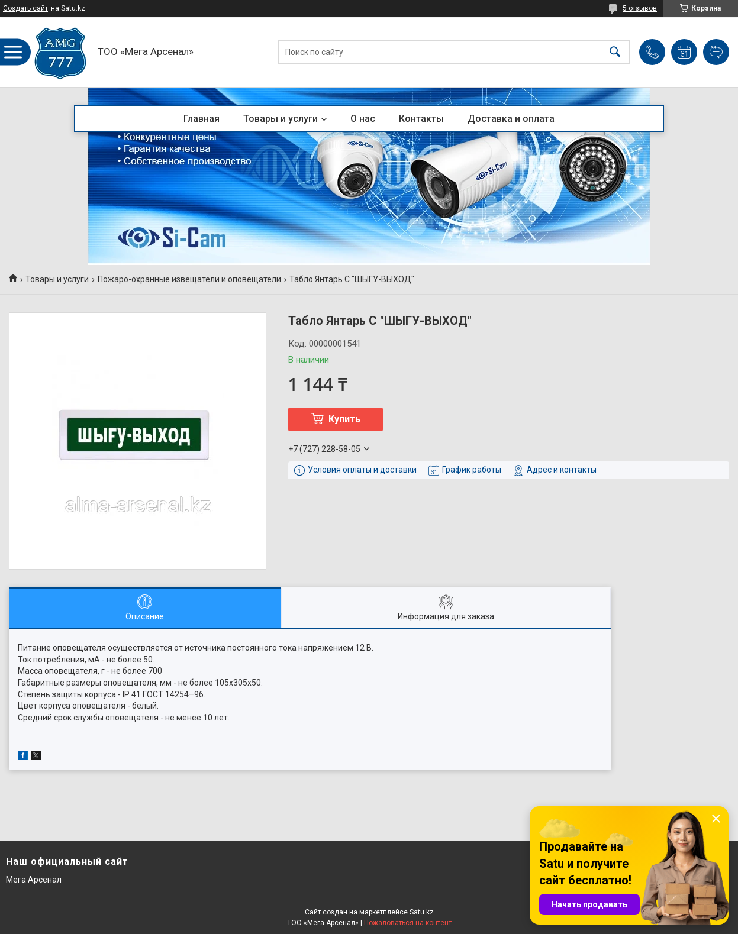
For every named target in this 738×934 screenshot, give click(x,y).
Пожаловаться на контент (408, 923)
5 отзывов (640, 8)
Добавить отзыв (716, 52)
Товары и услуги (280, 118)
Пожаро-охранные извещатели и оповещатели (189, 279)
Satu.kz (422, 912)
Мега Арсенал (34, 879)
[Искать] (615, 52)
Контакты (421, 118)
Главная (201, 118)
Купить (344, 419)
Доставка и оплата (511, 118)
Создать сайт (25, 8)
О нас (362, 118)
